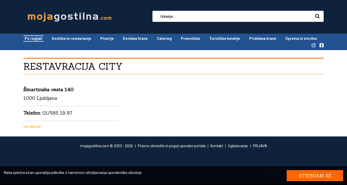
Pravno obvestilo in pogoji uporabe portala (172, 146)
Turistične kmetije (224, 38)
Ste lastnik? (32, 127)
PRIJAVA (260, 146)
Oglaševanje (238, 146)
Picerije (107, 38)
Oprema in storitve (301, 38)
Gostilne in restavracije (71, 38)
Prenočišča (190, 38)
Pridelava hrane (262, 38)
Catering (164, 38)
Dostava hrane (135, 38)
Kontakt (216, 146)
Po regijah (33, 38)
